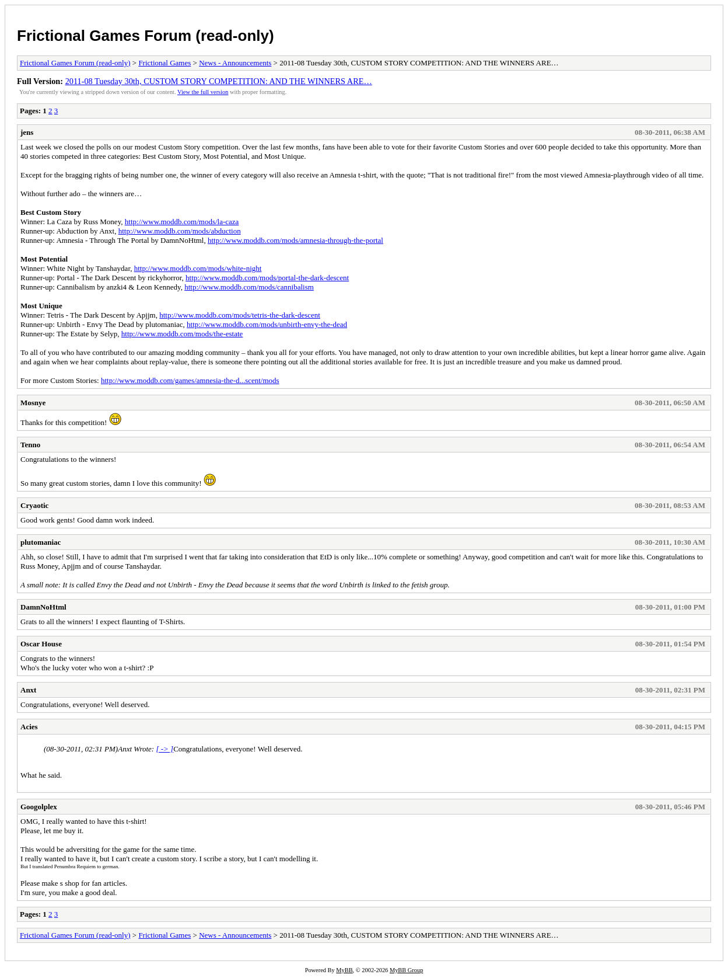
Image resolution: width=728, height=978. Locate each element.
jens (26, 132)
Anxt (28, 689)
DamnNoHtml (43, 607)
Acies (29, 726)
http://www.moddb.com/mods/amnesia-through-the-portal (295, 240)
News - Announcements (235, 62)
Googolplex (38, 806)
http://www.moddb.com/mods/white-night (198, 268)
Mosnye (33, 402)
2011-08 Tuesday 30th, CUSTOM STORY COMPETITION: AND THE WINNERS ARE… (218, 81)
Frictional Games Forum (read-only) (145, 35)
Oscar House (41, 643)
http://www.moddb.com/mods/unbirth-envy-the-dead (267, 324)
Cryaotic (34, 505)
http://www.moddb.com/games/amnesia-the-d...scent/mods (190, 380)
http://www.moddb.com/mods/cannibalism (249, 287)
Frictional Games (164, 62)
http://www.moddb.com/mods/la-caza (182, 221)
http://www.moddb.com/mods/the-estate (182, 333)
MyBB (344, 970)
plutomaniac (40, 542)
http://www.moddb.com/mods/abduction (179, 231)
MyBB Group (406, 970)
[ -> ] (164, 748)
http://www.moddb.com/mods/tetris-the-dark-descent (239, 315)
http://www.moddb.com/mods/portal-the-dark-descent (267, 277)
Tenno (30, 444)
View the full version (202, 92)
